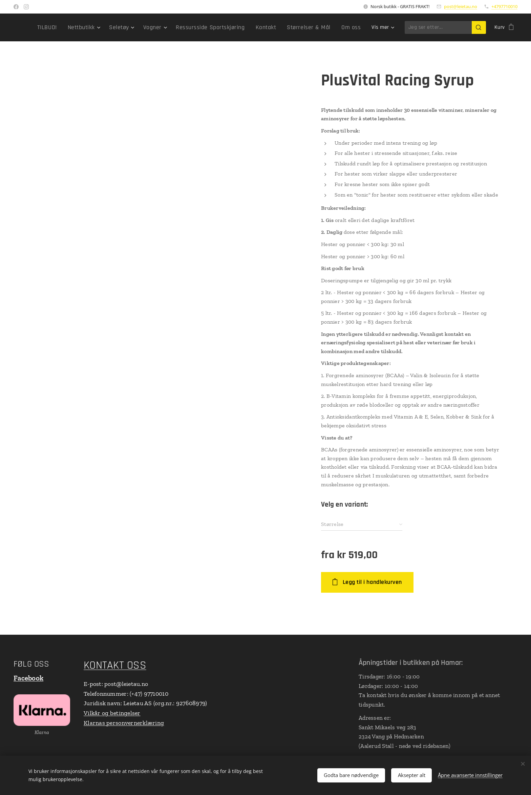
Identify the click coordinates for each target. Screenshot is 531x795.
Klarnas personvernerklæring (124, 723)
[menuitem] (73, 27)
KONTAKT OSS (115, 665)
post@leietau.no (460, 6)
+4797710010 (504, 6)
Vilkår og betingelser (112, 713)
